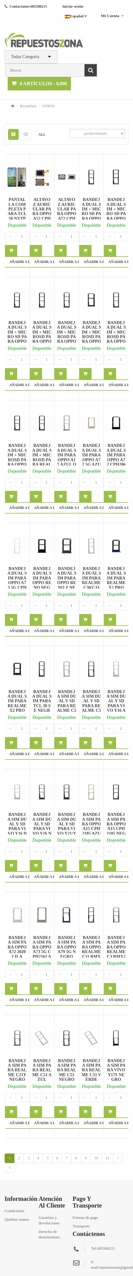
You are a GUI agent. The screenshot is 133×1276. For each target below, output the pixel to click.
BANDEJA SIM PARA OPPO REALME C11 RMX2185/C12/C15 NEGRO (91, 954)
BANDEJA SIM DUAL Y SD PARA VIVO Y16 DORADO (17, 826)
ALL (41, 134)
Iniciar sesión (72, 6)
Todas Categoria (25, 56)
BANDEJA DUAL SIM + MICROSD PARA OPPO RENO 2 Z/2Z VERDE (17, 462)
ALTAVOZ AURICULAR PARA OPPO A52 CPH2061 (41, 211)
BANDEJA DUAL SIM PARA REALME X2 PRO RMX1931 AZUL (116, 582)
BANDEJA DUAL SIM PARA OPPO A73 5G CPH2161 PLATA (17, 582)
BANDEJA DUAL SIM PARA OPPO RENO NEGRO (42, 580)
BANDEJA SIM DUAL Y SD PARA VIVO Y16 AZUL (116, 703)
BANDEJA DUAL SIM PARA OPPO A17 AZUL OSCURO (66, 457)
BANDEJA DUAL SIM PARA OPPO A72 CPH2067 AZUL (116, 457)
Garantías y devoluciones (49, 1220)
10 (96, 1158)
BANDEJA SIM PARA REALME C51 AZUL (42, 1070)
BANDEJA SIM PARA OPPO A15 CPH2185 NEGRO (116, 826)
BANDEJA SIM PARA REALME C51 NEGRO (66, 1070)
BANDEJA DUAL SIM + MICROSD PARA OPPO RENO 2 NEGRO (91, 336)
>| (9, 1167)
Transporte (81, 1226)
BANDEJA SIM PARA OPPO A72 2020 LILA (17, 947)
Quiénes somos (17, 1219)
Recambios (28, 106)
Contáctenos (14, 1210)
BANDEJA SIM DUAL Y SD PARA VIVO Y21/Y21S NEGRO (66, 828)
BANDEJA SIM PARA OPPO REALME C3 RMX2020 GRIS (116, 949)
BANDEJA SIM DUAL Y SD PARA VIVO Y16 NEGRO (42, 826)
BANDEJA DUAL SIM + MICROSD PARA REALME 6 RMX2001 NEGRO (42, 462)
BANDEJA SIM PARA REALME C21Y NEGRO (17, 1070)
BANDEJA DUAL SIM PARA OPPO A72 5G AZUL (91, 457)
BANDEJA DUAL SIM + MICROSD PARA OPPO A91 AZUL (42, 336)
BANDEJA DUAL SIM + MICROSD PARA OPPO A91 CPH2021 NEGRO (66, 339)
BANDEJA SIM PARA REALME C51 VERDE (91, 1070)
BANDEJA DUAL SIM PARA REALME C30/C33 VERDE (91, 580)
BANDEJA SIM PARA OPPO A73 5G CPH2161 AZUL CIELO (41, 951)
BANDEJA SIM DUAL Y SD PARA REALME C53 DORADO (66, 705)
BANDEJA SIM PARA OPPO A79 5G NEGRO (66, 947)
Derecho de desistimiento (49, 1234)
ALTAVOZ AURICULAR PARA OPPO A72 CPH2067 (66, 211)
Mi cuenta (112, 15)
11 (107, 1158)
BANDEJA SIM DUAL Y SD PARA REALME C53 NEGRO (91, 703)
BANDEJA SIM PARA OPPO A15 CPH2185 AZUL (91, 826)
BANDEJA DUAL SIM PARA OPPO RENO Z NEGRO (66, 580)
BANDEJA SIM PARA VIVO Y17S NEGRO (116, 1070)
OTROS (48, 106)
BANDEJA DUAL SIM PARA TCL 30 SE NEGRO (42, 703)
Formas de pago (85, 1217)
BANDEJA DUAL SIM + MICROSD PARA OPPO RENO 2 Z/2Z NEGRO (116, 339)
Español (76, 16)
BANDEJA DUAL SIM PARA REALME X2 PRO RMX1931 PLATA (17, 705)
